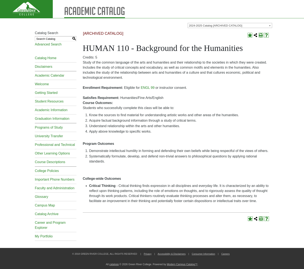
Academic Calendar (49, 75)
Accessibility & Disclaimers (172, 254)
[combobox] (230, 25)
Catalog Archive (46, 214)
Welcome (42, 84)
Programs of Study (49, 127)
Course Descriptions (50, 162)
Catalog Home (45, 58)
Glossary (41, 196)
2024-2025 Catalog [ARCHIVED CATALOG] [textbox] (215, 25)
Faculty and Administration (55, 188)
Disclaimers (43, 66)
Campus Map (45, 205)
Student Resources (49, 101)
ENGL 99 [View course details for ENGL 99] (148, 87)
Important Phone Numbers (55, 179)
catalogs (114, 264)
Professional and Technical (55, 144)
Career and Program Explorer (50, 225)
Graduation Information (52, 118)
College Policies (47, 171)
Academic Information (51, 110)
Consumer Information (203, 254)
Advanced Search (48, 44)
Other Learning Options (52, 153)
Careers (225, 254)
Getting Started (46, 93)
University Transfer (49, 136)
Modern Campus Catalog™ (182, 264)
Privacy (148, 254)
